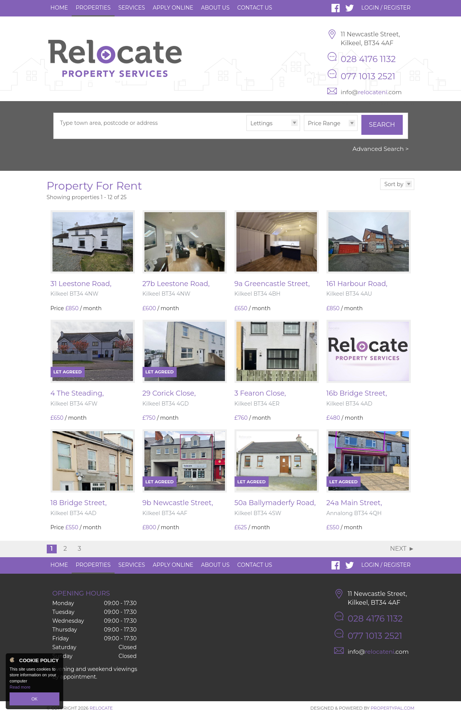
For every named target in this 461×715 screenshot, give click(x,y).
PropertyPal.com (392, 708)
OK (34, 699)
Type (246, 130)
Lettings (261, 123)
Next (398, 548)
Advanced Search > (381, 148)
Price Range (324, 123)
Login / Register (386, 7)
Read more (20, 687)
